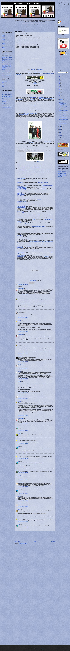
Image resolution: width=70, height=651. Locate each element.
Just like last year (43, 71)
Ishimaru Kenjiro (20, 236)
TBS (35, 82)
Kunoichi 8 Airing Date (63, 123)
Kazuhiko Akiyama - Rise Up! (6, 65)
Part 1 (3, 82)
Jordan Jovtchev (20, 222)
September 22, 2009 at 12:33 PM (23, 521)
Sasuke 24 (3, 43)
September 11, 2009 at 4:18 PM (23, 430)
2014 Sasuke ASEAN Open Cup (7, 96)
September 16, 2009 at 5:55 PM (23, 506)
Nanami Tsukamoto (20, 195)
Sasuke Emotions (33, 280)
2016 (59, 86)
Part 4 (3, 86)
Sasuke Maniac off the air (23, 114)
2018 (59, 83)
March (60, 132)
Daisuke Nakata (20, 247)
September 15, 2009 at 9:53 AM (23, 458)
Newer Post (17, 541)
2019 (59, 82)
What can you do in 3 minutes (6, 107)
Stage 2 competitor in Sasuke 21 (35, 241)
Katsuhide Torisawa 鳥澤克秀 (22, 189)
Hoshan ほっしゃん (20, 202)
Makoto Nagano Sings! (61, 167)
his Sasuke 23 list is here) (32, 113)
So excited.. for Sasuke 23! (63, 119)
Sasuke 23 (17, 71)
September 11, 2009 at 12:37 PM (23, 415)
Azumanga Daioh (40, 69)
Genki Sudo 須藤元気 (21, 206)
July (60, 126)
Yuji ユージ (19, 221)
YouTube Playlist (4, 81)
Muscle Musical (28, 246)
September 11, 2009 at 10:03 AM (23, 331)
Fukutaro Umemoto (20, 211)
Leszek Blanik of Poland (21, 207)
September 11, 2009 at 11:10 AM (23, 353)
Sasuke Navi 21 (33, 97)
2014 (59, 89)
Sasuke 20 (36, 189)
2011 (59, 93)
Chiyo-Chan (33, 69)
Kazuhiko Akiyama (47, 141)
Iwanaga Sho (46, 256)
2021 (59, 79)
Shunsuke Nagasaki (20, 252)
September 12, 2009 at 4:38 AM (23, 443)
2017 (59, 85)
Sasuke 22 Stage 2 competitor (43, 182)
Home (35, 541)
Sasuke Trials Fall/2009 (21, 178)
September (61, 102)
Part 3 (3, 85)
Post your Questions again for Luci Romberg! (63, 112)
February (61, 133)
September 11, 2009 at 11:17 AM (23, 361)
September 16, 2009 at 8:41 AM (23, 472)
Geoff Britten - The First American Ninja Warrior (6, 54)
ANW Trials (32, 99)
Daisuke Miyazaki (20, 256)
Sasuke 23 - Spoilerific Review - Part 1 (63, 104)
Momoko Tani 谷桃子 (20, 212)
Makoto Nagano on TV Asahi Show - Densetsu (6, 103)
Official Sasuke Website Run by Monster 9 (63, 117)
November (61, 99)
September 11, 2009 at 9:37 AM (23, 294)
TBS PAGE (35, 83)
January (60, 135)
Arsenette (19, 297)
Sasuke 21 (42, 189)
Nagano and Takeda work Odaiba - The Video (62, 171)
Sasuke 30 (3, 35)
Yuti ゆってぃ (19, 192)
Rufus (19, 426)
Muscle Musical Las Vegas (44, 244)
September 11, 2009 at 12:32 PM (23, 398)
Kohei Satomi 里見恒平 (21, 194)
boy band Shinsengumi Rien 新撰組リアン (39, 226)
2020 (59, 80)
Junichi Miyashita (20, 217)
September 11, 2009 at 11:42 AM (23, 392)
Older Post (53, 541)
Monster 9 (38, 161)
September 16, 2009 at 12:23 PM (23, 479)
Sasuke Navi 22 (41, 97)
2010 (59, 95)
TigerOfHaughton (21, 288)
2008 (59, 137)
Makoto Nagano (31, 142)
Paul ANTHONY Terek (21, 255)
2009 (59, 96)
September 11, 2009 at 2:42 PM (23, 423)
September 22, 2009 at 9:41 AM (23, 514)
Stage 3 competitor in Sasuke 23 (35, 167)
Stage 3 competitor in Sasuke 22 (33, 239)
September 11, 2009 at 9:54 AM (23, 317)
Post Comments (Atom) (23, 543)
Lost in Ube (26, 113)
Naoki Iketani (19, 246)
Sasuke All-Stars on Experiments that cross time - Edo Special (6, 101)
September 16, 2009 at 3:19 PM (23, 493)
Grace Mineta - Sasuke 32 (6, 56)
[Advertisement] (35, 536)
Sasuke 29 (3, 36)
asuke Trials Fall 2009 (43, 98)
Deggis (19, 509)
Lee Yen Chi (23, 167)
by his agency (44, 188)
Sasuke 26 (3, 40)
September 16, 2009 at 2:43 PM (23, 486)
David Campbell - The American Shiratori (62, 108)
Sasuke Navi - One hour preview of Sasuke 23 (63, 106)
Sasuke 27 (3, 39)
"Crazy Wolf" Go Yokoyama (22, 187)
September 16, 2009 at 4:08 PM (23, 500)
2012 (59, 92)
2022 (59, 77)
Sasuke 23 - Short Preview (63, 110)
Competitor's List (21, 284)
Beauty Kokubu (20, 193)
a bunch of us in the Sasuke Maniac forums (35, 72)
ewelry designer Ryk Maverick (23, 175)
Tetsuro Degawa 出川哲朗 (21, 188)
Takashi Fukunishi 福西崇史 (22, 205)
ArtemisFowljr (20, 356)
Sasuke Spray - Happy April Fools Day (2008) (62, 174)
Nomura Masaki (20, 235)
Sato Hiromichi (20, 182)
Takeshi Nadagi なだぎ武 (21, 201)
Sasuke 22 (39, 199)
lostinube (19, 433)
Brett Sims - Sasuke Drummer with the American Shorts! (6, 75)
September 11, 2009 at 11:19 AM (23, 368)
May (60, 129)
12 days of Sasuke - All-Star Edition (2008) (62, 176)
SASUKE (34, 175)
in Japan (30, 175)
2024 (59, 76)
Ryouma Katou (20, 179)
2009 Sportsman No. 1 (48, 219)
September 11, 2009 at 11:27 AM (23, 378)
